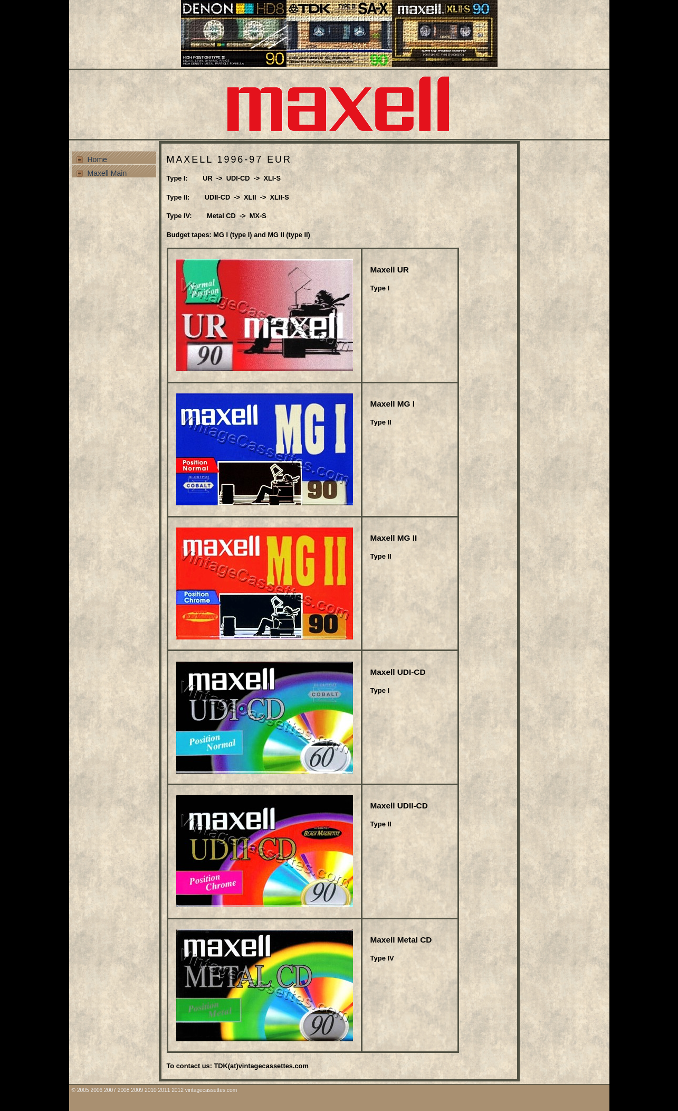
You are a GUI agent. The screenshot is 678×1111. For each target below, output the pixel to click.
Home (97, 159)
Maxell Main (107, 173)
